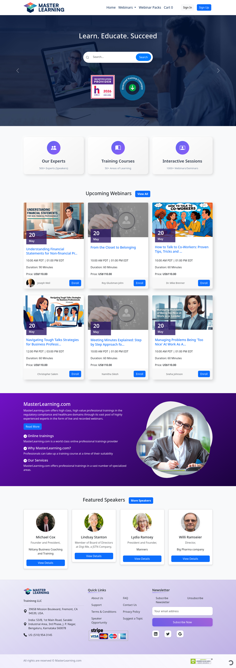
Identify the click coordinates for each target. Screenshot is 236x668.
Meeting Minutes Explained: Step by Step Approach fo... (116, 342)
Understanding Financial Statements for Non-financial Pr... (51, 251)
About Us (97, 598)
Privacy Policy (131, 612)
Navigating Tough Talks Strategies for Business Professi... (52, 341)
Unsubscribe (195, 598)
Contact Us (130, 605)
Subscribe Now (182, 622)
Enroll (75, 283)
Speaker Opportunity (99, 620)
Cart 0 (168, 7)
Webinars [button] (126, 7)
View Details (45, 563)
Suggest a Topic (133, 618)
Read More (32, 426)
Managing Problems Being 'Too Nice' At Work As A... (179, 341)
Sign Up (204, 7)
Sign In (187, 7)
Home (111, 7)
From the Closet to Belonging (113, 247)
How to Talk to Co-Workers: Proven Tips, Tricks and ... (182, 249)
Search (143, 57)
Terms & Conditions (103, 612)
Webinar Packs (150, 7)
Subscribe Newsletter (163, 600)
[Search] (109, 57)
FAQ (125, 598)
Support (96, 605)
